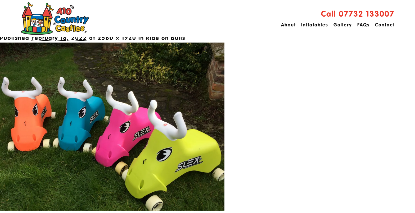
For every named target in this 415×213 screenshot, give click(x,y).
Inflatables (314, 25)
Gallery (342, 25)
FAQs (363, 25)
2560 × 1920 (117, 38)
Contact (384, 25)
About (288, 25)
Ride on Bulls (165, 38)
